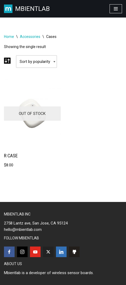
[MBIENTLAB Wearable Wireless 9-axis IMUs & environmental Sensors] (27, 9)
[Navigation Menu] (116, 8)
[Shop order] (36, 61)
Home (9, 36)
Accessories (30, 36)
